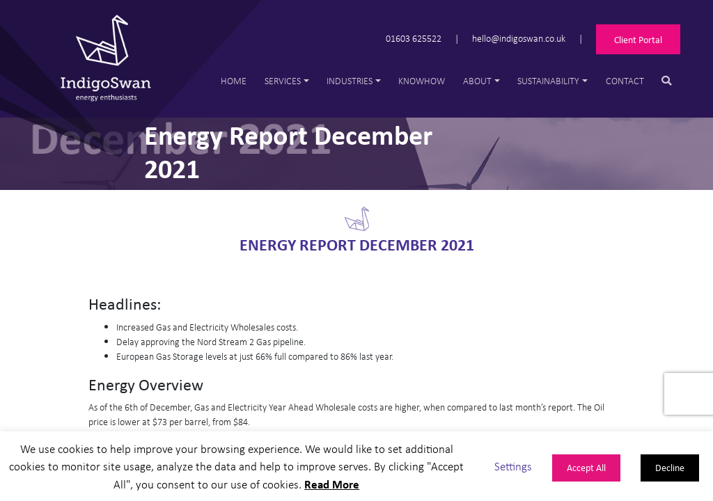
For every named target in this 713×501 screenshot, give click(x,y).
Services (283, 80)
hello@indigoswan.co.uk (518, 38)
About (477, 80)
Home (233, 80)
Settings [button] (513, 466)
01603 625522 (413, 38)
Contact (625, 80)
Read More (331, 484)
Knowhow (421, 80)
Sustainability (548, 80)
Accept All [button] (586, 467)
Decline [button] (669, 467)
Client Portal (638, 39)
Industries (350, 80)
